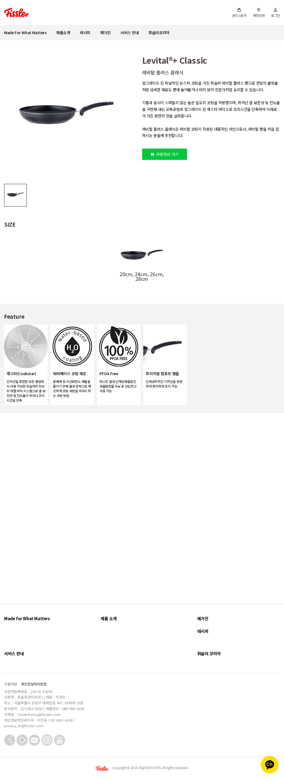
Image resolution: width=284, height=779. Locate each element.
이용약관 (10, 684)
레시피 (85, 32)
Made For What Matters (25, 32)
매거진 (105, 32)
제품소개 (63, 32)
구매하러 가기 (164, 154)
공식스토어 (239, 13)
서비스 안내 (129, 32)
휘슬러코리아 (158, 32)
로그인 (275, 13)
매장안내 (258, 13)
